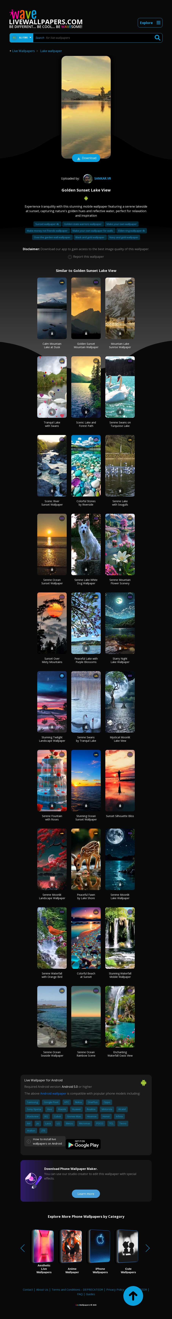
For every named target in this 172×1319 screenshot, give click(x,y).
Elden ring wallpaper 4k (131, 230)
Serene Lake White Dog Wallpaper (86, 581)
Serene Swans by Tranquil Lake (86, 738)
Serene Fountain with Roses (52, 817)
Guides (90, 1294)
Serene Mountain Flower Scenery (120, 581)
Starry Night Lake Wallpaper (120, 660)
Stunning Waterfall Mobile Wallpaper (120, 975)
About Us (42, 1289)
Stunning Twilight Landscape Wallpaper (52, 738)
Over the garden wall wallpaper (52, 237)
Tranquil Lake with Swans (52, 424)
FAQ (80, 1294)
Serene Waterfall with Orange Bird (52, 975)
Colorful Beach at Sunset (86, 975)
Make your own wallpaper (122, 224)
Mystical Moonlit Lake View (120, 738)
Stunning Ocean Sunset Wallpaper (86, 817)
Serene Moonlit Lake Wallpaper (120, 896)
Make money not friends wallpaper (47, 230)
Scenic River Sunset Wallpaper (52, 502)
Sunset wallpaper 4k (47, 224)
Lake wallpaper (51, 51)
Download (86, 158)
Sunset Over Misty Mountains (52, 660)
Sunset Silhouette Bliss (120, 816)
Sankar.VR (96, 178)
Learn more (86, 1194)
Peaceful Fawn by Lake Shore (86, 896)
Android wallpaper (53, 1093)
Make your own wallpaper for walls (93, 230)
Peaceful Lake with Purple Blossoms (86, 660)
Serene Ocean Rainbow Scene (86, 1053)
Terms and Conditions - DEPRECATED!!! (77, 1289)
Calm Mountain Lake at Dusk (52, 345)
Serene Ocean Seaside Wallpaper (52, 1053)
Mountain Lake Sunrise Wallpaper (120, 345)
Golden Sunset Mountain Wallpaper (86, 345)
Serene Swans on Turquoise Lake (120, 424)
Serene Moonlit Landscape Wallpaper (52, 896)
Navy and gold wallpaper (123, 237)
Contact (28, 1289)
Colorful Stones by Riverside (86, 502)
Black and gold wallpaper (90, 237)
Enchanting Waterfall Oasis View (120, 1053)
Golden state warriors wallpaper (83, 224)
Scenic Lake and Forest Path (86, 424)
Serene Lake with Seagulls (120, 502)
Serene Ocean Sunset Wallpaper (52, 581)
